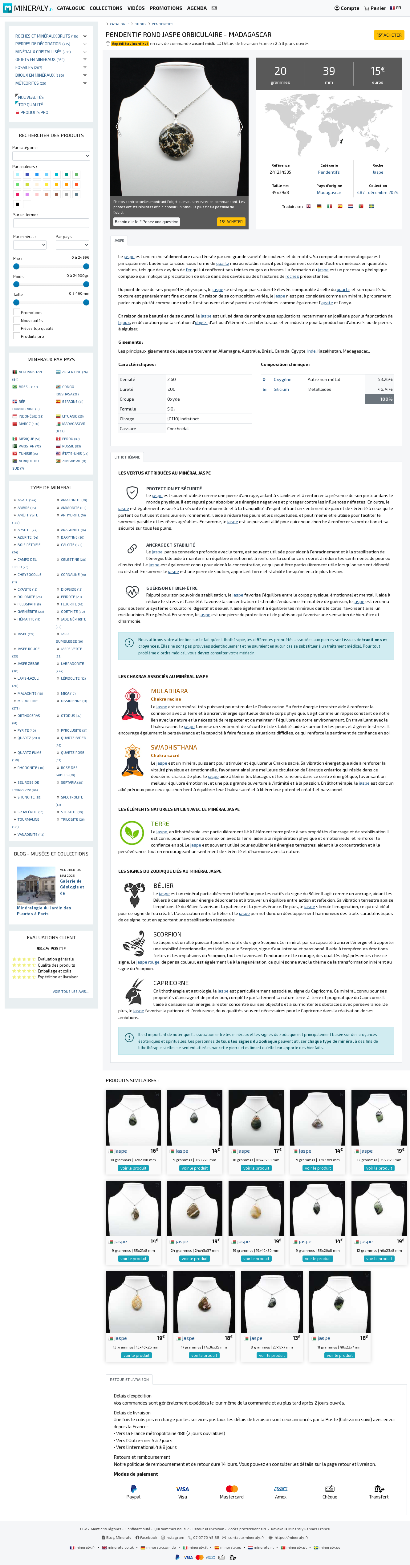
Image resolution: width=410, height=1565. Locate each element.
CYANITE (27, 589)
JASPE (26, 634)
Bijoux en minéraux (39, 75)
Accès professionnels (247, 1529)
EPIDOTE (71, 596)
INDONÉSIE (31, 416)
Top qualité (29, 104)
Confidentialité (137, 1529)
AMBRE (27, 507)
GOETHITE (73, 611)
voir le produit (133, 1168)
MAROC (29, 423)
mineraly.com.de (158, 1547)
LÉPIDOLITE (73, 678)
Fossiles (28, 67)
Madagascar (329, 192)
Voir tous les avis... (71, 991)
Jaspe (378, 172)
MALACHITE (30, 693)
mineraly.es (228, 1547)
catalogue (120, 24)
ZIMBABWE (74, 461)
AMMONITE (73, 507)
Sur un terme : (25, 214)
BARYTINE (72, 537)
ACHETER (389, 35)
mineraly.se (327, 1547)
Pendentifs (162, 24)
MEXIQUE (29, 438)
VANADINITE (31, 834)
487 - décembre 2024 (378, 192)
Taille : (19, 294)
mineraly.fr (83, 1547)
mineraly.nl (261, 1547)
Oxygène (282, 379)
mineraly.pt (294, 1547)
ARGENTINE (74, 372)
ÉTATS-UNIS (75, 453)
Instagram (172, 1537)
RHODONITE (31, 767)
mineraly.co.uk (118, 1547)
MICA (68, 693)
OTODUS (71, 715)
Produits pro (31, 112)
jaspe (117, 1150)
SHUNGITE (29, 797)
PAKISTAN (30, 446)
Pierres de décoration (42, 43)
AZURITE (28, 537)
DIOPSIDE (71, 589)
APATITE (27, 530)
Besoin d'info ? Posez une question (146, 221)
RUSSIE (71, 446)
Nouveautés (29, 97)
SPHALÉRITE (30, 812)
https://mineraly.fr (291, 1537)
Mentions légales (106, 1529)
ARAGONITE (73, 530)
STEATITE (72, 812)
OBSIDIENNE (74, 700)
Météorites (30, 83)
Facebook (146, 1537)
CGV (83, 1529)
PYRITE (27, 730)
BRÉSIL (28, 386)
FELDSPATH (29, 604)
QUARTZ (29, 737)
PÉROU (70, 438)
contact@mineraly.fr (246, 1537)
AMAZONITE (74, 500)
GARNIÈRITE (31, 611)
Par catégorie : (25, 147)
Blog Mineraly (117, 1537)
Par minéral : (24, 236)
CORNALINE (73, 574)
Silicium (281, 389)
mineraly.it (196, 1547)
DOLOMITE (30, 596)
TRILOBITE (72, 819)
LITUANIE (72, 416)
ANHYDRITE (73, 515)
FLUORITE (72, 604)
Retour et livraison (208, 1529)
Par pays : (65, 236)
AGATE (27, 500)
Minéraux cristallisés (43, 51)
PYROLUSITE (74, 730)
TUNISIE (28, 453)
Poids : (19, 276)
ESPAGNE (72, 401)
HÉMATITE (29, 619)
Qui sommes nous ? (171, 1529)
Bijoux (141, 24)
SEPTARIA (72, 782)
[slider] (16, 266)
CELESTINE (73, 559)
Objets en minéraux (40, 59)
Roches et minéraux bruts (46, 35)
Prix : (17, 258)
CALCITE (71, 544)
